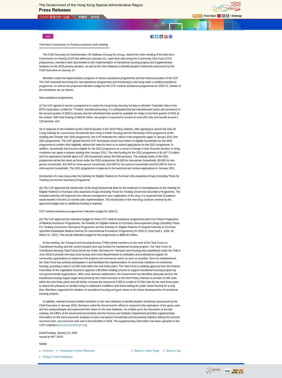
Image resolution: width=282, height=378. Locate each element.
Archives (47, 350)
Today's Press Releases (57, 356)
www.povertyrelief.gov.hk (71, 325)
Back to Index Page (147, 350)
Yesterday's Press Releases (77, 350)
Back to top (174, 350)
